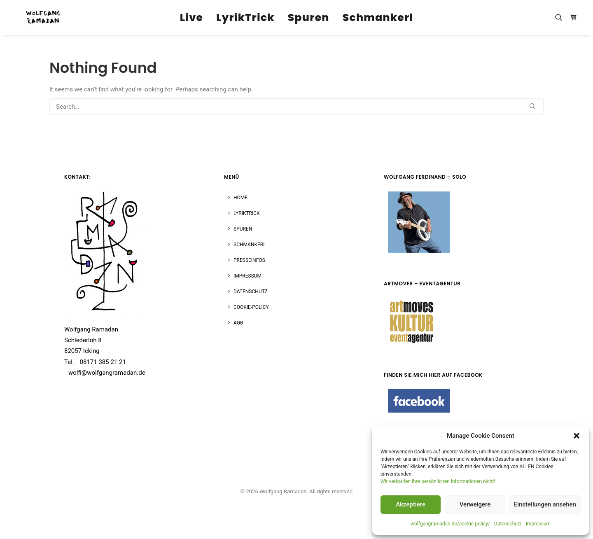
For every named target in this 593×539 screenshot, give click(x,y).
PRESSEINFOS (249, 260)
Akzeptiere (410, 504)
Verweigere (475, 504)
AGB (238, 323)
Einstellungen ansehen (545, 504)
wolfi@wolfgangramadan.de (106, 372)
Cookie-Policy (251, 307)
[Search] (296, 106)
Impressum (538, 524)
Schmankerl (378, 18)
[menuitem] (191, 17)
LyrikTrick (245, 18)
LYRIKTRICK (246, 213)
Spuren (308, 18)
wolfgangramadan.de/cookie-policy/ (450, 524)
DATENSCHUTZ (250, 291)
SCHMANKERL (249, 244)
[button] (576, 436)
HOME (240, 198)
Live (191, 18)
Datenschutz (508, 524)
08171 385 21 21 (103, 362)
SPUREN (242, 229)
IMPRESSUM (247, 276)
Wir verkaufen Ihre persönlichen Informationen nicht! (438, 481)
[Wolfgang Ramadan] (40, 17)
